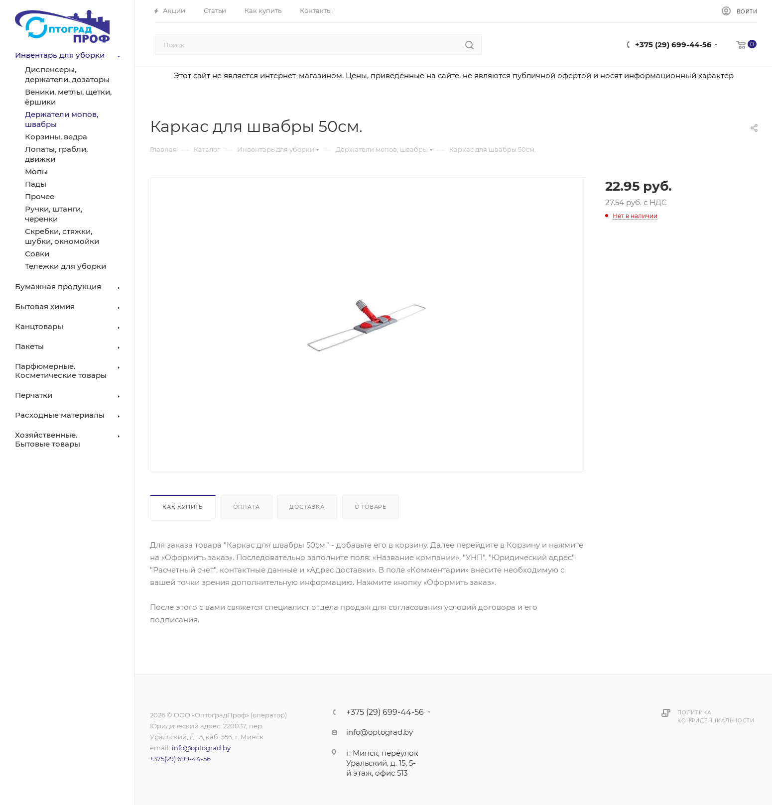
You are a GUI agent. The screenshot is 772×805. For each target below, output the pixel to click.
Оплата (246, 506)
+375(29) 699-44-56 (180, 759)
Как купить (182, 506)
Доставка (306, 506)
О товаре (370, 506)
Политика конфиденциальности (715, 716)
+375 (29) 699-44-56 (673, 44)
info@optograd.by (201, 748)
